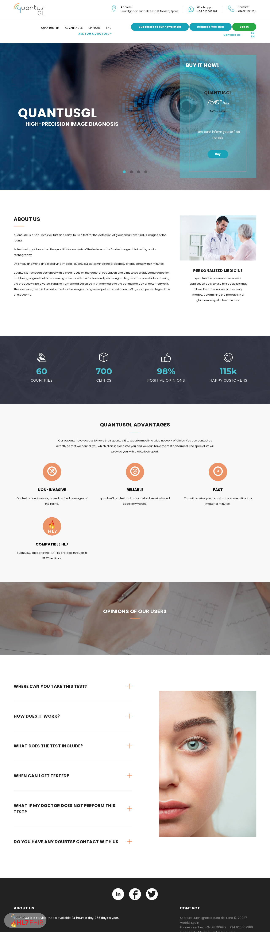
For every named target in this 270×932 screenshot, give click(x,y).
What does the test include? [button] (48, 746)
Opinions (94, 27)
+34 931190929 (247, 11)
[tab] (73, 686)
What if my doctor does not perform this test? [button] (65, 809)
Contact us (231, 35)
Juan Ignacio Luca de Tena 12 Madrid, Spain (149, 11)
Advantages (74, 27)
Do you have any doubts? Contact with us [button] (66, 842)
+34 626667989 (207, 11)
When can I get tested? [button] (41, 776)
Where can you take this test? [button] (51, 686)
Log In (244, 27)
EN (253, 36)
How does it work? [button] (37, 716)
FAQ (109, 27)
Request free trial (210, 27)
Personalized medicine (218, 270)
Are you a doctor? (93, 33)
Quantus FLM (50, 27)
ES (252, 33)
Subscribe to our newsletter (160, 27)
